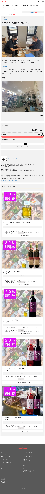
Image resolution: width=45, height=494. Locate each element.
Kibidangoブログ (26, 459)
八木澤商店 (4, 66)
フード (29, 9)
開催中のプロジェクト (5, 454)
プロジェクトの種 (4, 459)
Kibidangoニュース (26, 457)
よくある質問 (3, 478)
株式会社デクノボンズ (20, 9)
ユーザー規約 (25, 468)
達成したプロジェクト (5, 457)
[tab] (33, 12)
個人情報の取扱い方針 (27, 471)
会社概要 (25, 454)
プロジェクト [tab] (12, 12)
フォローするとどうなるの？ (22, 146)
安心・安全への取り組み (28, 460)
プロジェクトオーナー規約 (28, 470)
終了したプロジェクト (5, 456)
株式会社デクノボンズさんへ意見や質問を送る (10, 180)
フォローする (22, 144)
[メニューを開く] (42, 1)
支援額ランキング (4, 460)
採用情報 (3, 482)
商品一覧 (3, 468)
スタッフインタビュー (27, 456)
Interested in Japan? (5, 484)
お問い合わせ (3, 481)
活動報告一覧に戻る (6, 19)
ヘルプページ (3, 479)
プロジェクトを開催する (6, 462)
